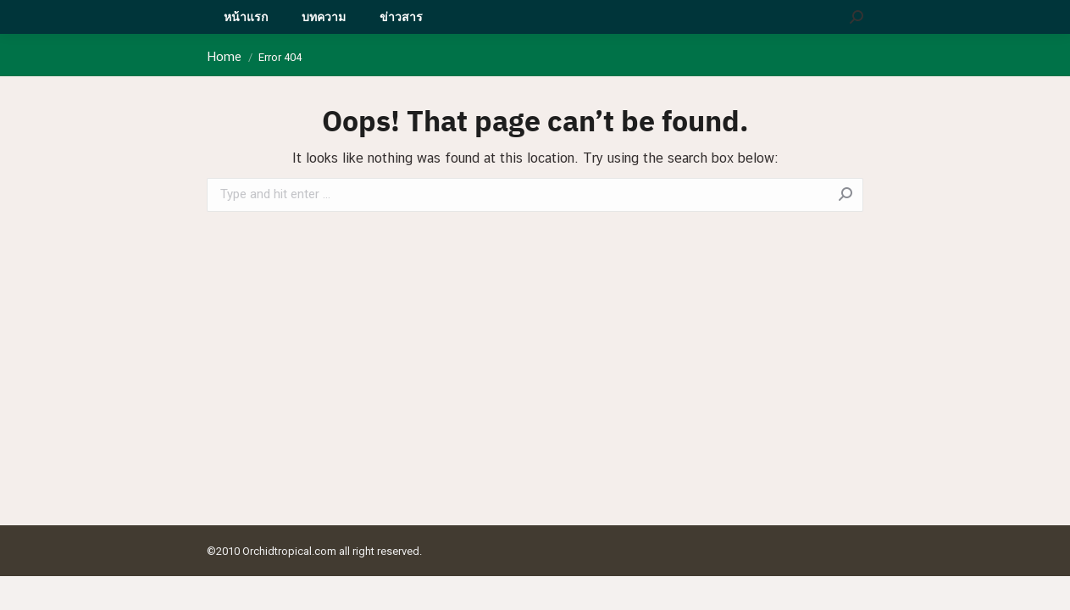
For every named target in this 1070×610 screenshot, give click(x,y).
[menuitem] (246, 17)
